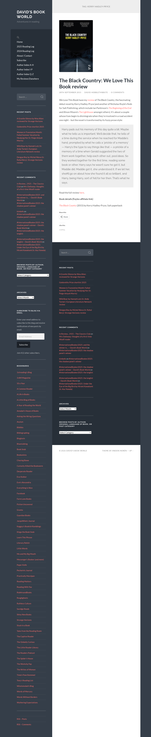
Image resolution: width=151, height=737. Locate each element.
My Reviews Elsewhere (28, 78)
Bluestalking (22, 444)
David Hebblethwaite (96, 92)
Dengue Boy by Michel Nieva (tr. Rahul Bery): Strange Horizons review (30, 160)
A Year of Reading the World (29, 405)
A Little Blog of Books (26, 400)
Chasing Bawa (23, 460)
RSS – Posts (22, 719)
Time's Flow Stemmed (26, 675)
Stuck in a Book (23, 625)
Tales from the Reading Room (29, 631)
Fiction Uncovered (24, 504)
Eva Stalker (22, 477)
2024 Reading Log (25, 51)
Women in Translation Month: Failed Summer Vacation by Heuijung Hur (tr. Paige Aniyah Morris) (75, 291)
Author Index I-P (24, 69)
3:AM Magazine (23, 378)
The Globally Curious (26, 642)
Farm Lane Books (24, 499)
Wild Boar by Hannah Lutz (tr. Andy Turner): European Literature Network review (29, 149)
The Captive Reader (25, 636)
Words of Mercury (24, 691)
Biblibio (20, 427)
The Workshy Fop (24, 664)
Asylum (20, 422)
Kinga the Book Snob (25, 532)
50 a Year (21, 383)
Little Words (22, 548)
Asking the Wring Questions (29, 416)
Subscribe (21, 60)
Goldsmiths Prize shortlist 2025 (30, 126)
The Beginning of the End (120, 108)
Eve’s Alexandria (24, 482)
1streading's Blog (24, 372)
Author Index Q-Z (25, 74)
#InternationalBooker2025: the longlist (76, 372)
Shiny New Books (24, 614)
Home (20, 41)
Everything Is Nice (25, 488)
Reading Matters (24, 581)
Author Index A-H (25, 65)
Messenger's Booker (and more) (30, 559)
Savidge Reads (23, 609)
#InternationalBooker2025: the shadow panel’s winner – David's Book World (30, 225)
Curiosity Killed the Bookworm (30, 466)
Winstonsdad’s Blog (25, 686)
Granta (20, 510)
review (90, 100)
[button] (31, 37)
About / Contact (24, 55)
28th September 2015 (70, 92)
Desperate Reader (25, 471)
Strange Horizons (24, 620)
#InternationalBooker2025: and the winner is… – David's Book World (30, 198)
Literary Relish (23, 543)
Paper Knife (22, 565)
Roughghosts (22, 598)
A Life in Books (23, 394)
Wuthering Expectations (27, 702)
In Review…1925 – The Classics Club (74, 334)
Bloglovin (21, 438)
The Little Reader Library (27, 647)
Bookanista (22, 455)
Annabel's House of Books (28, 411)
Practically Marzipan (26, 576)
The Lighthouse (86, 112)
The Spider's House (25, 658)
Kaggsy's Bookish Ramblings (29, 526)
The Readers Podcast (26, 653)
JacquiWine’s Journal (26, 521)
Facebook (21, 493)
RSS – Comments (24, 724)
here (82, 192)
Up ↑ (131, 451)
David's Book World (31, 14)
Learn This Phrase (24, 537)
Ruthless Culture (24, 603)
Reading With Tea (24, 587)
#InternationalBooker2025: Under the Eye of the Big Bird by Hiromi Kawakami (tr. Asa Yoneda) (31, 247)
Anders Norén (119, 451)
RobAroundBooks (24, 592)
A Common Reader (25, 389)
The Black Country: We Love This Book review (96, 83)
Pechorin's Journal (24, 570)
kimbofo (20, 211)
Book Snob (21, 449)
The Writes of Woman (26, 669)
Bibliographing (23, 433)
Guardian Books (23, 515)
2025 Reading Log (25, 46)
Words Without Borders (27, 697)
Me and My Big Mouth (26, 554)
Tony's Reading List (25, 680)
